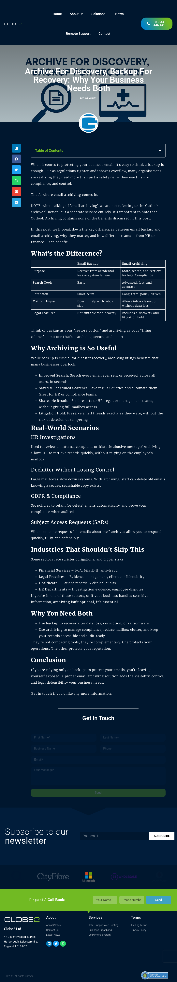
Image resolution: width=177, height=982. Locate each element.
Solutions (99, 14)
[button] (16, 148)
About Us (76, 14)
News (119, 14)
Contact (104, 34)
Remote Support (78, 34)
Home (57, 14)
